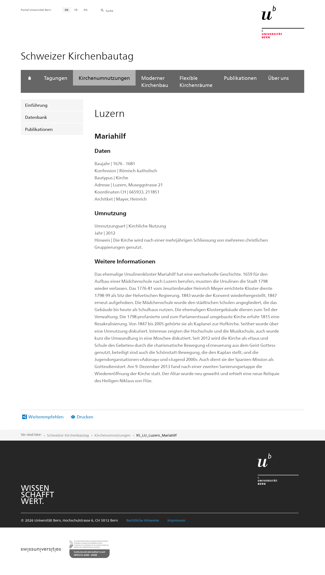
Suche (109, 11)
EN (85, 10)
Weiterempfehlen (46, 417)
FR (76, 10)
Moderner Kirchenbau (154, 81)
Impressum (176, 520)
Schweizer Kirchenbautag (68, 435)
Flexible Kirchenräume (196, 81)
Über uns (278, 77)
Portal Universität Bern (36, 10)
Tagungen (55, 77)
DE (66, 10)
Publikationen (39, 129)
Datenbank (36, 117)
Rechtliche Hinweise (142, 520)
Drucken (85, 417)
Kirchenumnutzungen (104, 77)
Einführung (36, 105)
